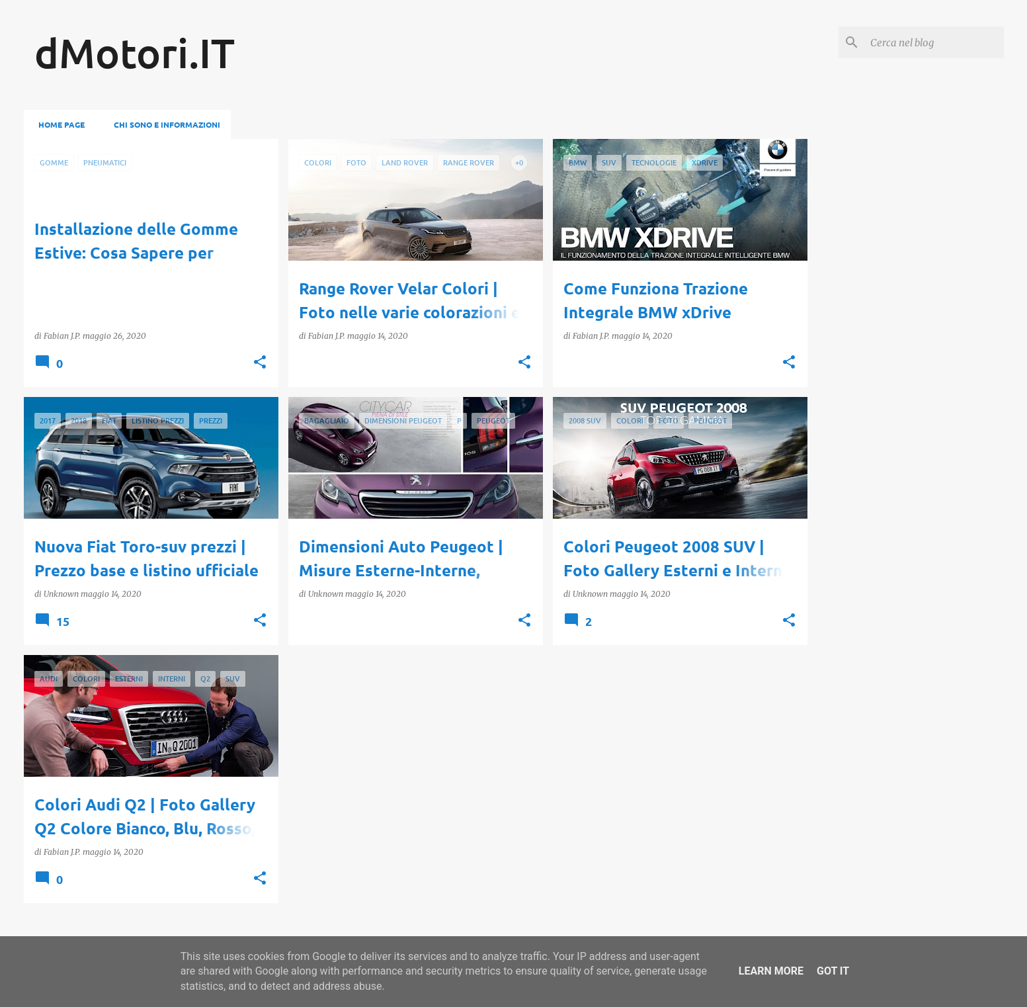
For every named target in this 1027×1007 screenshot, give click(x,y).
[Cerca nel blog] (934, 42)
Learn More (771, 971)
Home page (57, 124)
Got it (833, 971)
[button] (260, 362)
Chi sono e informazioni (163, 124)
